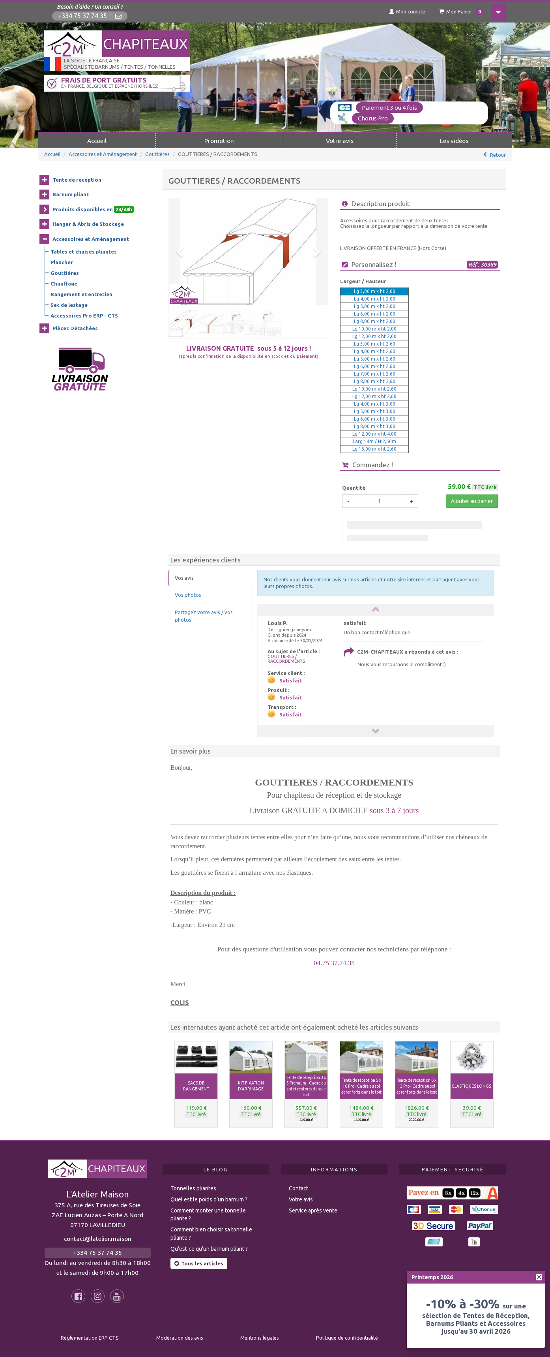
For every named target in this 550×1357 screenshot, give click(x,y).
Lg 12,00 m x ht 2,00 (374, 336)
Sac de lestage (69, 305)
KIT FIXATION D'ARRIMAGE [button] (251, 1086)
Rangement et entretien (81, 294)
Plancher (62, 262)
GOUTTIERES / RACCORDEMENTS (286, 658)
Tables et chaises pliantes (84, 251)
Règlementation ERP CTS (90, 1337)
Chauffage (64, 283)
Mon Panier (461, 11)
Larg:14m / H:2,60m (374, 441)
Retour (498, 155)
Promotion (219, 140)
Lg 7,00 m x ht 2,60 (374, 373)
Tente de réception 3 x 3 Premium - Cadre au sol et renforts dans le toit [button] (306, 1086)
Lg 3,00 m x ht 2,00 (374, 291)
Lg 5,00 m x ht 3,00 (374, 411)
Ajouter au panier (472, 501)
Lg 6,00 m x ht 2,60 (374, 366)
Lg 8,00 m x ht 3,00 (374, 426)
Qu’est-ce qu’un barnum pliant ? (209, 1249)
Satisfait (290, 680)
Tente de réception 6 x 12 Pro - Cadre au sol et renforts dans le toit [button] (417, 1086)
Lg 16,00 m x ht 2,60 (374, 448)
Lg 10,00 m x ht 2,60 (374, 388)
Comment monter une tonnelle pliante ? (208, 1214)
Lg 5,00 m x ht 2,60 (374, 358)
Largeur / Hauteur (363, 281)
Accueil (97, 140)
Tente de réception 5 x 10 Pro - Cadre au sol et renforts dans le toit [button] (361, 1086)
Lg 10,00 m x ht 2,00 (374, 328)
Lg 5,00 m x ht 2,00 (374, 306)
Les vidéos (454, 140)
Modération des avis (179, 1337)
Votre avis (340, 140)
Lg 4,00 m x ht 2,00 (374, 298)
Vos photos (188, 595)
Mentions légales (259, 1337)
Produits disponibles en (93, 209)
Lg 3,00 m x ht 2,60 (374, 343)
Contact (298, 1188)
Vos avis (184, 578)
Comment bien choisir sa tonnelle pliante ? (211, 1233)
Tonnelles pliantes (193, 1188)
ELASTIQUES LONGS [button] (471, 1086)
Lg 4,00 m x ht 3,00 (374, 403)
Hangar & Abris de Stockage (88, 224)
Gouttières (157, 154)
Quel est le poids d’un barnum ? (208, 1199)
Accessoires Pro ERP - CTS (84, 315)
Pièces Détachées (75, 328)
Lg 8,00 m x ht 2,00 (374, 321)
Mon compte (407, 11)
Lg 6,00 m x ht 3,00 (374, 418)
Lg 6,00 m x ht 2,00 (374, 313)
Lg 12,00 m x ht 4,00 (374, 433)
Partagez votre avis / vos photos (204, 615)
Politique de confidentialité (347, 1337)
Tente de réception (76, 179)
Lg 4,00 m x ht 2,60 (374, 351)
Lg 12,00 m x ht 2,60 (374, 396)
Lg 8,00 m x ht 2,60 (374, 381)
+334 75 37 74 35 (82, 16)
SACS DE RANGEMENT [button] (196, 1086)
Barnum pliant (70, 194)
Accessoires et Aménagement (103, 154)
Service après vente (313, 1210)
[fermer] (539, 1277)
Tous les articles (198, 1263)
